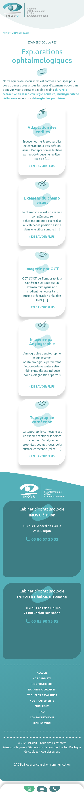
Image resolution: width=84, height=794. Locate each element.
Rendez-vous (42, 723)
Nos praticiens (42, 684)
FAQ (42, 711)
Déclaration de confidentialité (47, 747)
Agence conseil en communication (42, 764)
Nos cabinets (42, 678)
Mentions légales (14, 747)
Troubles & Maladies (42, 695)
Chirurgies (42, 706)
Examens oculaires (42, 689)
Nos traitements (42, 700)
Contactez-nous (42, 717)
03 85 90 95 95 (42, 621)
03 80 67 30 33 (42, 539)
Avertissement (50, 751)
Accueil (6, 33)
